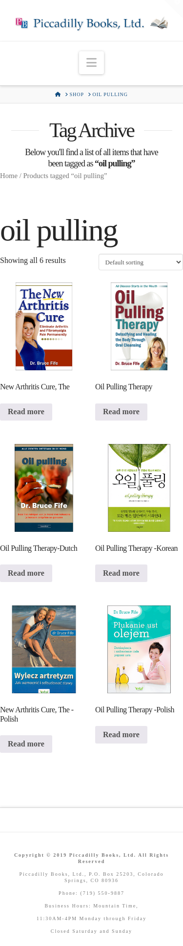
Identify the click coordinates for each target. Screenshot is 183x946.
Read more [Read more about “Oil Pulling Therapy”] (121, 411)
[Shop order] (141, 262)
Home (9, 176)
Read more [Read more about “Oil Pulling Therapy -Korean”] (121, 573)
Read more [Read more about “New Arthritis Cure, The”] (26, 411)
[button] (91, 62)
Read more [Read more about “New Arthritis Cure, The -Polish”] (26, 744)
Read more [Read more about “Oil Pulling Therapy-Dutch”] (26, 573)
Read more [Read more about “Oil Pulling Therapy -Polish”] (121, 734)
